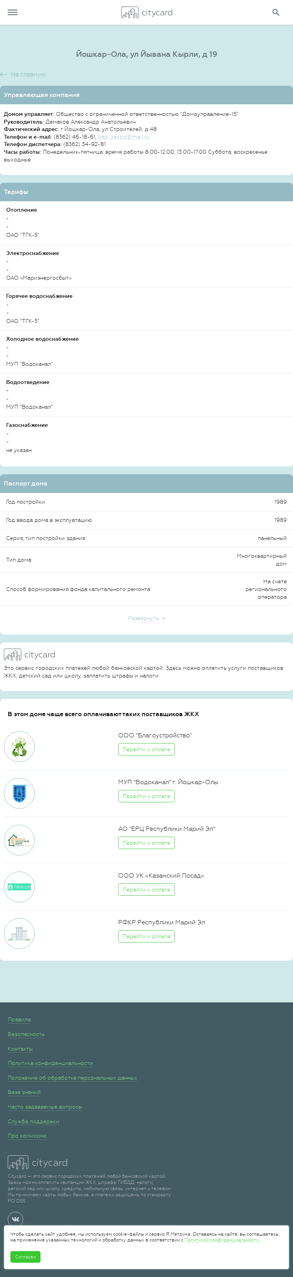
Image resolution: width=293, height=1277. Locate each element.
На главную (28, 74)
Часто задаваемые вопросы (45, 1107)
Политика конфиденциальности (50, 1063)
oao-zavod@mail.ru (123, 137)
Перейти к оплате (146, 749)
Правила (19, 1019)
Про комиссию (27, 1136)
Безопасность (26, 1034)
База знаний (24, 1092)
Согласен (25, 1257)
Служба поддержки (33, 1121)
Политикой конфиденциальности (222, 1240)
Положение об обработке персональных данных (72, 1078)
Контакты (20, 1049)
